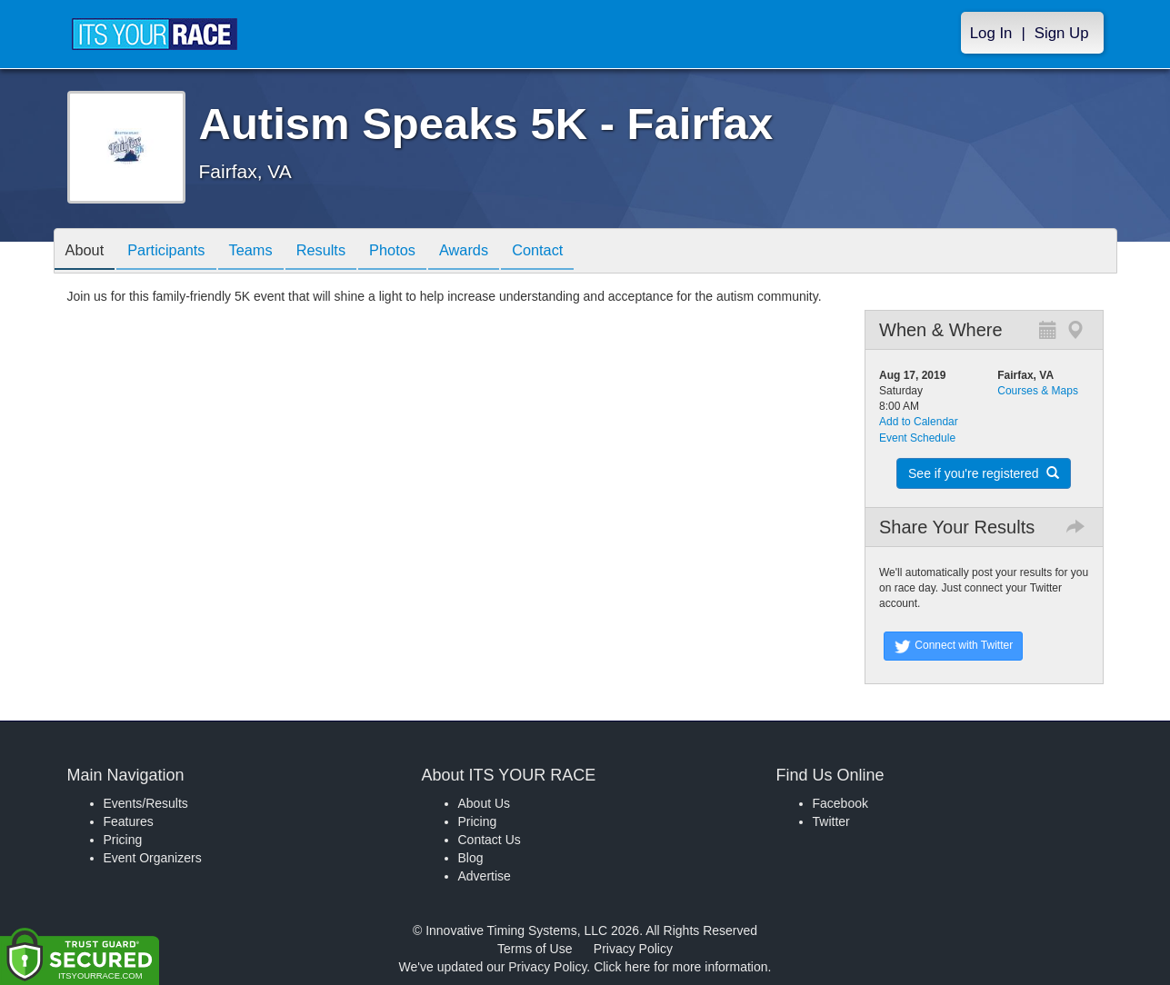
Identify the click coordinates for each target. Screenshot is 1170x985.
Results (344, 252)
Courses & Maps (1037, 390)
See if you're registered (983, 473)
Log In (991, 33)
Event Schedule (917, 438)
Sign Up (1062, 33)
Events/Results (146, 803)
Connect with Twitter (953, 646)
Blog (471, 858)
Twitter (831, 821)
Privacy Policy (633, 948)
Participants (176, 252)
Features (129, 821)
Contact (581, 252)
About (88, 252)
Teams (267, 252)
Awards (501, 252)
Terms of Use (534, 948)
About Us (484, 803)
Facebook (840, 803)
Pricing (123, 839)
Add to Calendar (918, 421)
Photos (422, 252)
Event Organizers (153, 858)
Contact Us (489, 839)
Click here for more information (680, 967)
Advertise (484, 876)
